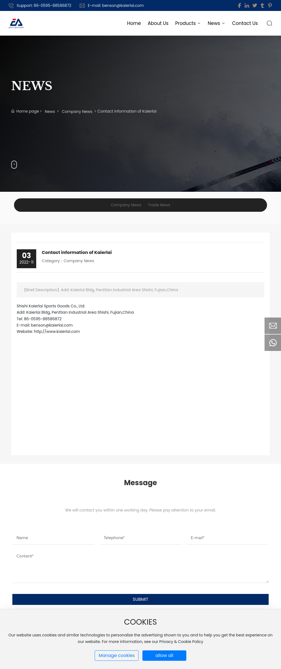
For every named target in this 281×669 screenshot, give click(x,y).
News (50, 111)
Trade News (159, 205)
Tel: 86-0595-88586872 (39, 319)
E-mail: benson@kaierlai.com (116, 5)
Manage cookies (116, 655)
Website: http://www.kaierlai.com (48, 331)
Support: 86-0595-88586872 (44, 5)
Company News (77, 111)
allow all (164, 655)
